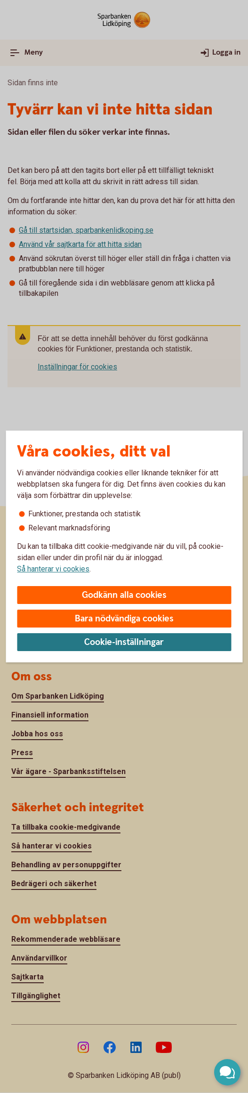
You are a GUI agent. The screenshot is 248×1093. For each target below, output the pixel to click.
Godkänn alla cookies (124, 595)
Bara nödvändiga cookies (124, 619)
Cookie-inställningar (124, 642)
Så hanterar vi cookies (53, 568)
